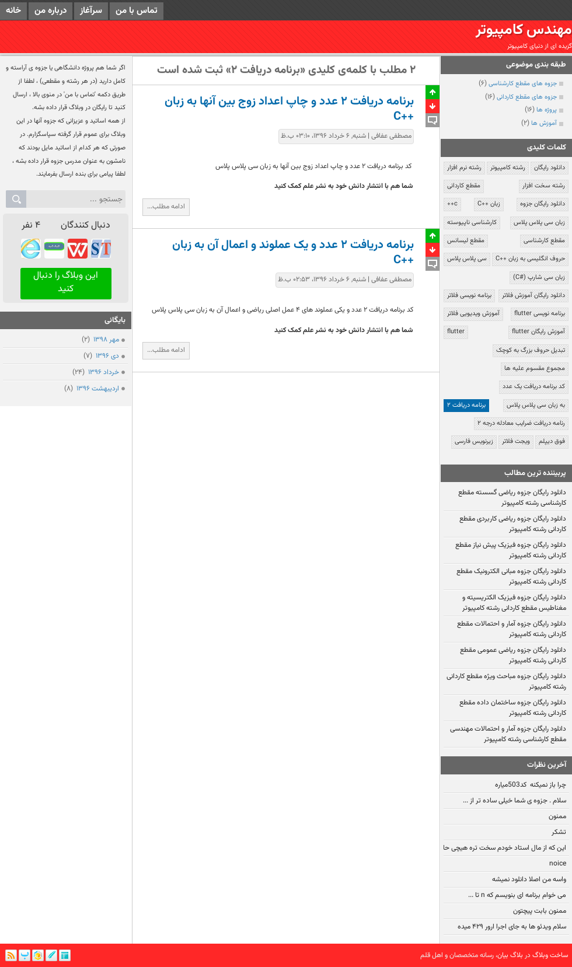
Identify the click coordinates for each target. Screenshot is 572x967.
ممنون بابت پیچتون (539, 911)
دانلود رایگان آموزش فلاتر (533, 296)
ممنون (557, 816)
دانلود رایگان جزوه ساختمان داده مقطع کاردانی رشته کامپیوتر (512, 707)
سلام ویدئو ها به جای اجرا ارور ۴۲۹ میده (512, 926)
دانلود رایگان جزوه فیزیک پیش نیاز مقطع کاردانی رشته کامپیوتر (510, 550)
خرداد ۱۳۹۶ (102, 372)
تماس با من (137, 11)
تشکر (559, 832)
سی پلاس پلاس (467, 259)
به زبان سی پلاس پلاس (536, 405)
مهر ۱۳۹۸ (105, 339)
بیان (502, 955)
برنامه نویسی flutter (539, 314)
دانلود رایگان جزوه (542, 204)
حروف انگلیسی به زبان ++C (530, 259)
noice (557, 863)
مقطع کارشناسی (544, 241)
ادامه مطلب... (166, 206)
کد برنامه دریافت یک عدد (534, 387)
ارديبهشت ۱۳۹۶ (97, 388)
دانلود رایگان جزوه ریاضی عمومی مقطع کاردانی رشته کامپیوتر (513, 655)
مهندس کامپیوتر (524, 30)
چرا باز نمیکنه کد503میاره (530, 785)
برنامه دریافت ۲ (466, 405)
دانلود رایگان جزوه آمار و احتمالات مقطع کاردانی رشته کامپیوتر (511, 629)
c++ (452, 204)
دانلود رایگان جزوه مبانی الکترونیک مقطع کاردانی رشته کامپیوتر (511, 576)
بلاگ (516, 955)
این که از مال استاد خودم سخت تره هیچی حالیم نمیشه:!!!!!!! (483, 848)
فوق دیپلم (552, 441)
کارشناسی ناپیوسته (472, 223)
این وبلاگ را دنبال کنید (65, 282)
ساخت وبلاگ (550, 955)
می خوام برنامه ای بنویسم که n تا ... (517, 895)
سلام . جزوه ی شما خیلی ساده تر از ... (514, 800)
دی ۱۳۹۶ (106, 356)
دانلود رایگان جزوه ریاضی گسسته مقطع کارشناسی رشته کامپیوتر (512, 497)
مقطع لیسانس (465, 241)
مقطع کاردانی (463, 186)
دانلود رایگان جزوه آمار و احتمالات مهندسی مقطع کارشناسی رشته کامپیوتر (508, 734)
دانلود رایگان (549, 168)
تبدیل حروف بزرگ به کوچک (530, 350)
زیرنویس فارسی (474, 441)
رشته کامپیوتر (507, 168)
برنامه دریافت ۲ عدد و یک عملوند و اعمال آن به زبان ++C (293, 253)
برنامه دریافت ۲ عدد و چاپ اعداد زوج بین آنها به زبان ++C (289, 109)
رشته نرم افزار (464, 168)
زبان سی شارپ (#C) (539, 277)
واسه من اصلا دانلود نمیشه (529, 879)
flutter (456, 332)
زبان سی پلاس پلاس (539, 223)
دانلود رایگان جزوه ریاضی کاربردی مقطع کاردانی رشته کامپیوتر (512, 524)
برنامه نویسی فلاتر (469, 296)
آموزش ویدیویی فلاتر (473, 314)
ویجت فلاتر (516, 441)
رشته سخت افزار (543, 186)
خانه (13, 11)
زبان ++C (488, 204)
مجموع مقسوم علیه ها (534, 368)
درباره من (50, 11)
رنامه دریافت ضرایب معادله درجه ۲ (521, 423)
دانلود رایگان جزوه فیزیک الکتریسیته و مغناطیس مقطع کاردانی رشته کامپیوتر (514, 602)
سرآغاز (91, 11)
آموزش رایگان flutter (538, 332)
